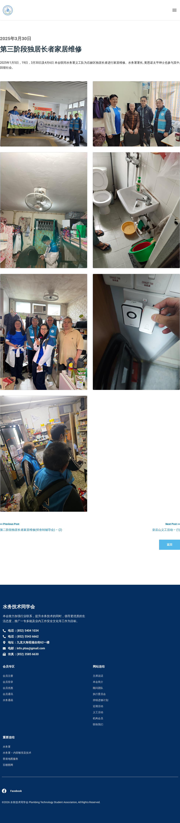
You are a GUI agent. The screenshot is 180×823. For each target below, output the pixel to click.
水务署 (6, 746)
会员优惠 (8, 687)
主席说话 (98, 675)
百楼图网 (8, 764)
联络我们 (98, 724)
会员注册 (8, 675)
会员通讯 (8, 694)
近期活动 (98, 706)
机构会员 (98, 718)
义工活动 (98, 712)
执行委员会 (99, 694)
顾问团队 (98, 687)
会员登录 (8, 681)
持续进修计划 (100, 700)
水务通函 (8, 700)
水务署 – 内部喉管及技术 (17, 752)
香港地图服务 (10, 758)
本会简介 (98, 681)
